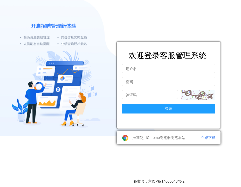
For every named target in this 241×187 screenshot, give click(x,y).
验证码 (131, 95)
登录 (168, 108)
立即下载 (208, 138)
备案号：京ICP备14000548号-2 (159, 181)
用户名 (131, 69)
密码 (129, 82)
